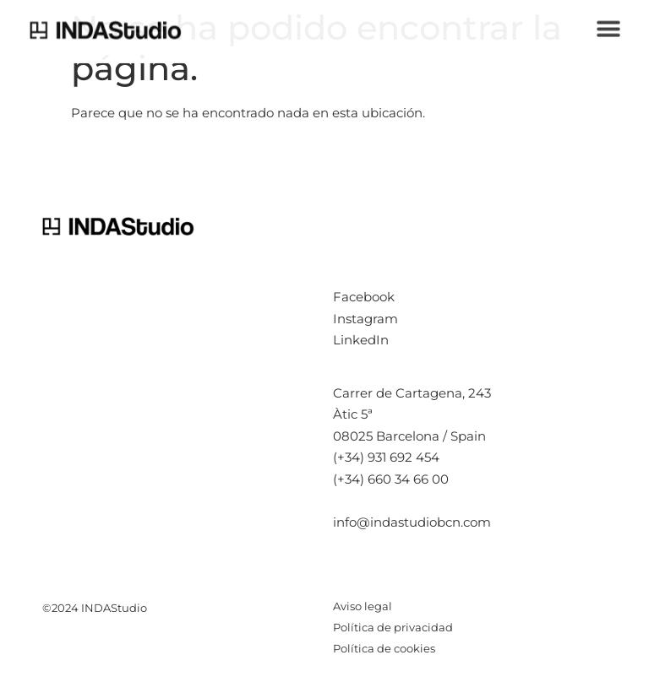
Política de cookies (384, 648)
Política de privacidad (393, 627)
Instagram (365, 319)
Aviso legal (362, 606)
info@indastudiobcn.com (412, 522)
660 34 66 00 (408, 479)
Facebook (364, 297)
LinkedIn (361, 340)
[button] (609, 26)
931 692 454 (403, 457)
